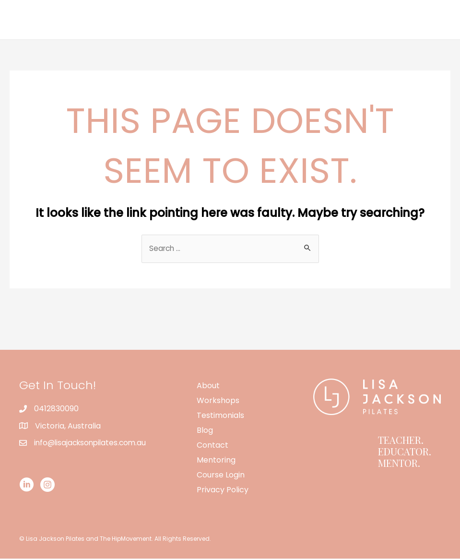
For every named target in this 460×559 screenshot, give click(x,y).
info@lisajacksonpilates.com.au (92, 443)
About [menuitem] (208, 386)
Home (171, 19)
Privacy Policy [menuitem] (222, 490)
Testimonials (318, 19)
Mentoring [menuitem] (216, 460)
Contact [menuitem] (212, 445)
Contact (373, 19)
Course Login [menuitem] (221, 475)
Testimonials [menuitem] (220, 415)
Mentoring (423, 19)
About (209, 19)
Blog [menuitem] (205, 430)
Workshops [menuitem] (218, 400)
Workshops (257, 19)
